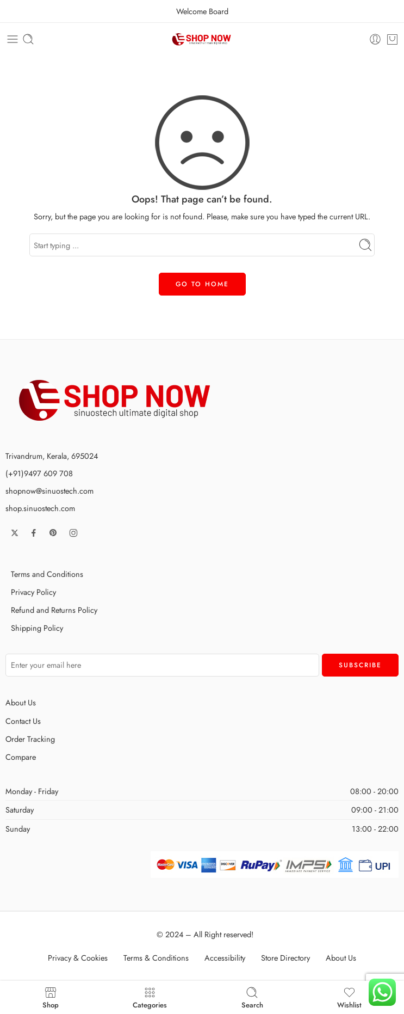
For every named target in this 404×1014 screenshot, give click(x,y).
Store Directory (285, 957)
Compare (20, 757)
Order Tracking (30, 739)
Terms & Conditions (156, 957)
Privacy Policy (33, 592)
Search (252, 997)
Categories (150, 997)
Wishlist (349, 997)
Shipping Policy (37, 628)
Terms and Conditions (47, 574)
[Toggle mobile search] (28, 39)
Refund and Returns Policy (54, 610)
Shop (50, 997)
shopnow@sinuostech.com (49, 490)
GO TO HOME (202, 284)
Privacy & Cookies (78, 957)
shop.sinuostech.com (40, 508)
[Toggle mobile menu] (12, 39)
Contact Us (23, 721)
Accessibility (224, 957)
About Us (20, 702)
